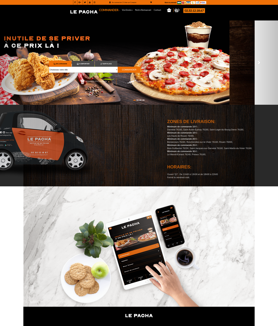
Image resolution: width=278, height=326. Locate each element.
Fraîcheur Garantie (139, 81)
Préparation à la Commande (93, 81)
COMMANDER (109, 10)
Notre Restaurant (143, 10)
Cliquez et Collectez (185, 81)
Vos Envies (127, 10)
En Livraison (60, 64)
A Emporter (83, 64)
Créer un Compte (129, 2)
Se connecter (117, 2)
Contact (157, 10)
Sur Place (106, 64)
